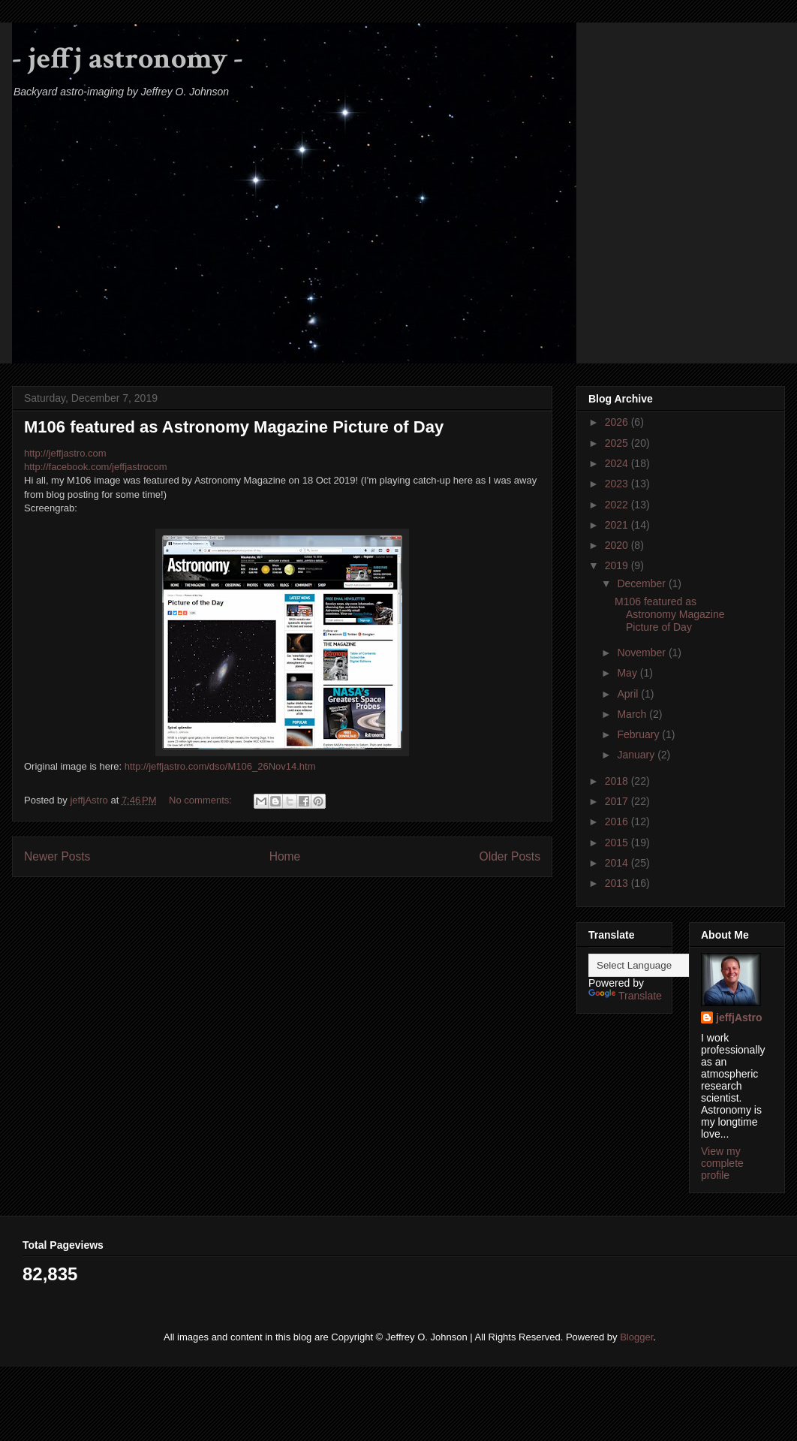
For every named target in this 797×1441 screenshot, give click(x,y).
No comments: (201, 800)
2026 (618, 422)
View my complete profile (722, 1163)
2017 (618, 801)
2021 (618, 525)
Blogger (636, 1337)
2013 (618, 883)
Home (285, 856)
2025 (618, 443)
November (642, 653)
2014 (618, 863)
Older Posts (510, 856)
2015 (618, 843)
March (633, 714)
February (639, 734)
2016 (618, 821)
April (629, 694)
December (642, 583)
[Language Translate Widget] (663, 965)
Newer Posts (57, 856)
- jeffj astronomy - (127, 58)
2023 (618, 484)
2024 (618, 463)
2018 (618, 781)
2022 (618, 505)
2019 (618, 565)
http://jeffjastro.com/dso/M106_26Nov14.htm (220, 766)
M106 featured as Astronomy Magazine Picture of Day (234, 427)
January (637, 755)
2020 (618, 545)
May (628, 673)
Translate (625, 996)
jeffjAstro (739, 1017)
